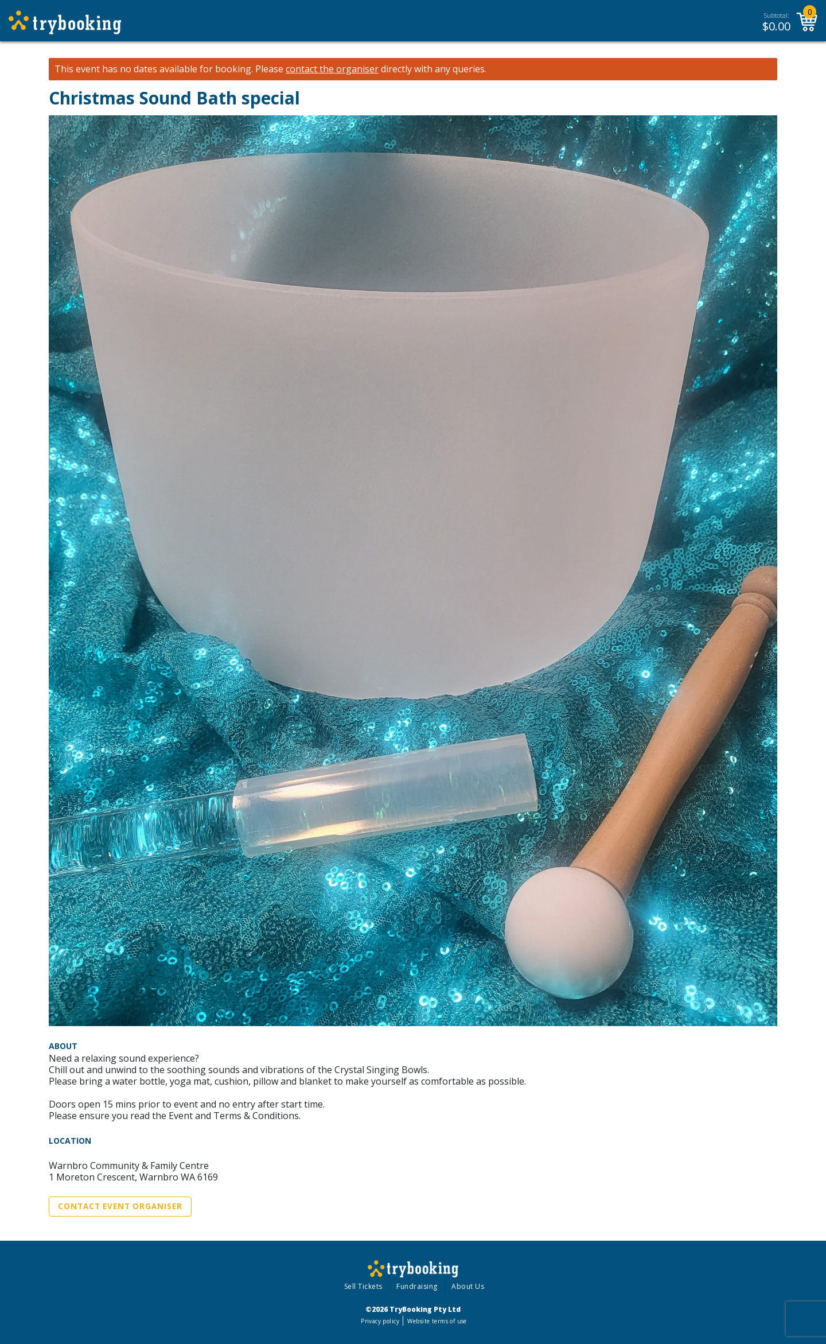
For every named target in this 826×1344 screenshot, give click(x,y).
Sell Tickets (363, 1286)
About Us (467, 1286)
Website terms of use (436, 1321)
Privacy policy (380, 1321)
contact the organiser (332, 69)
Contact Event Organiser (120, 1206)
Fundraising (417, 1286)
